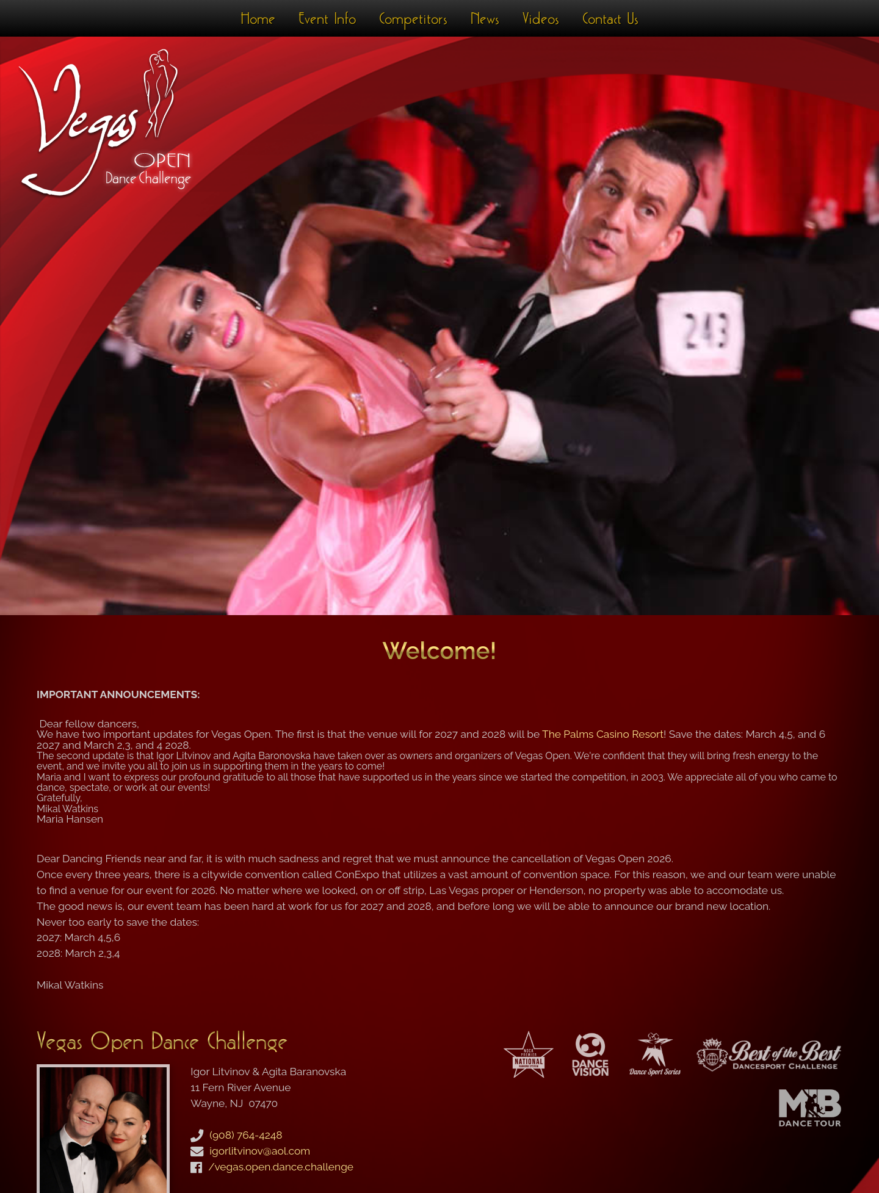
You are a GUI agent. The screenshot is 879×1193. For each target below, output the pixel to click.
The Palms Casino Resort (603, 734)
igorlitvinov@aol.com (259, 1151)
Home (258, 18)
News (485, 18)
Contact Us (610, 18)
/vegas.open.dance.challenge (280, 1167)
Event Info (327, 18)
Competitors (413, 18)
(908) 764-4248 (245, 1135)
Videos (541, 18)
